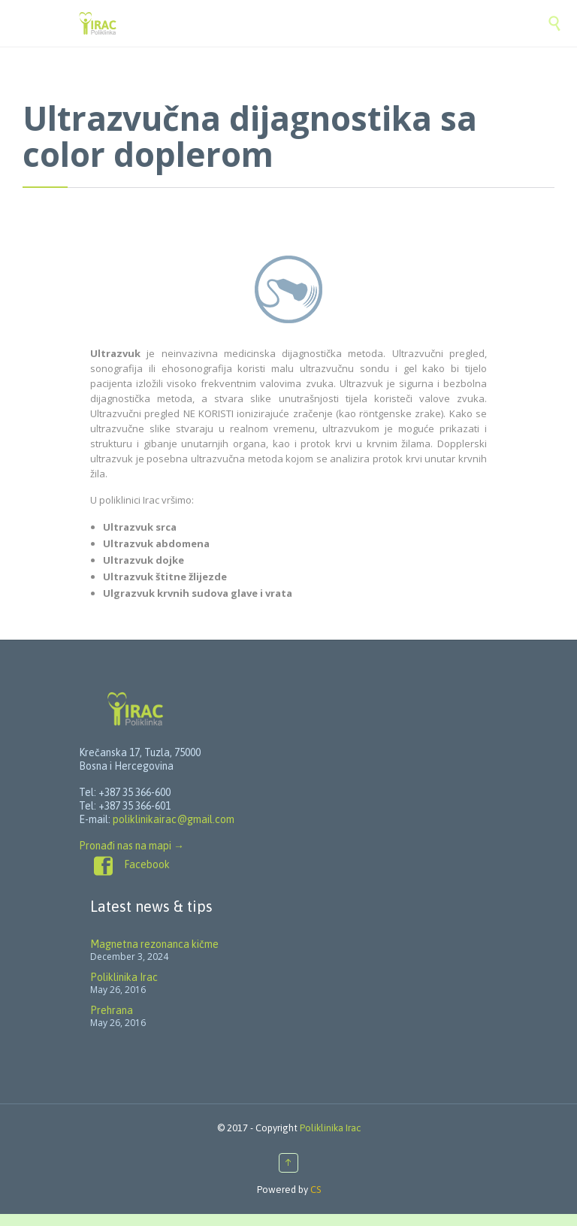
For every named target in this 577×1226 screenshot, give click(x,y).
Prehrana (111, 1010)
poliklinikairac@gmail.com (173, 819)
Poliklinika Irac (124, 977)
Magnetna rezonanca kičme (154, 944)
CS (315, 1189)
